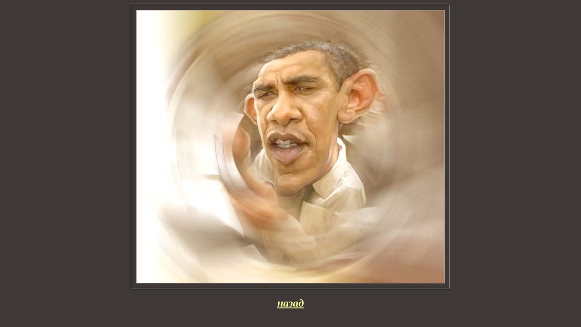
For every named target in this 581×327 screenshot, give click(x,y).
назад (290, 303)
